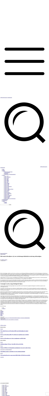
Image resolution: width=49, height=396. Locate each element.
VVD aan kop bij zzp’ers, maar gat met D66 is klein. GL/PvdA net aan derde (15, 355)
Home (1, 253)
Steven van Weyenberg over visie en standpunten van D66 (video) (13, 338)
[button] (24, 252)
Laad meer (2, 357)
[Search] (10, 204)
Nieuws (1, 342)
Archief (3, 253)
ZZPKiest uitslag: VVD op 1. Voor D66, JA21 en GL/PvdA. (11, 344)
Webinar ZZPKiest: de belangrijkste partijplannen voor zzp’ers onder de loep (15, 347)
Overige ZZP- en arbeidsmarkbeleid (6, 349)
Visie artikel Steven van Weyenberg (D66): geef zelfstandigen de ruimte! (14, 330)
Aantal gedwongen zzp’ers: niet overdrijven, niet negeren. (9, 319)
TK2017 (6, 253)
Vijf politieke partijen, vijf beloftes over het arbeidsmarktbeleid (12, 351)
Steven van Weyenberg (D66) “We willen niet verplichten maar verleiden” (14, 334)
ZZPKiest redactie (4, 259)
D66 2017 (3, 308)
